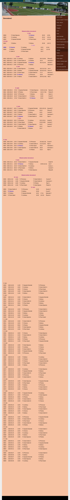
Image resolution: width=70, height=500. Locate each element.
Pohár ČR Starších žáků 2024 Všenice (62, 41)
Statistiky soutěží (60, 63)
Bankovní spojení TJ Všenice (62, 19)
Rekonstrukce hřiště (60, 47)
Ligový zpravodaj (60, 36)
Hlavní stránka (59, 17)
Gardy (58, 33)
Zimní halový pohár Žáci (61, 66)
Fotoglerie (59, 28)
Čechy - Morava (60, 22)
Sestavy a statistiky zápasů (62, 61)
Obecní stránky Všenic (61, 39)
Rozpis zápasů (59, 58)
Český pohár (59, 25)
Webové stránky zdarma (41, 1)
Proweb (27, 1)
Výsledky (58, 50)
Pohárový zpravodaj (60, 44)
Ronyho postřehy (60, 55)
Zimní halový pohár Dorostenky (62, 69)
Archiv (58, 30)
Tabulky (58, 52)
